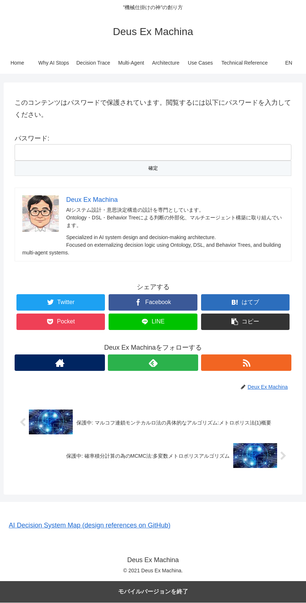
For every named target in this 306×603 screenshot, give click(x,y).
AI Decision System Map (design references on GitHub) (89, 525)
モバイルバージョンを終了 (153, 591)
